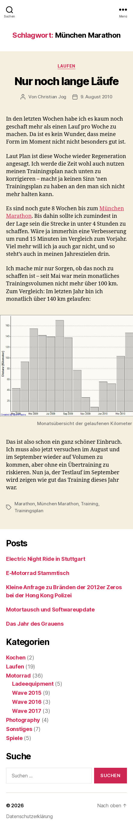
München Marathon (57, 504)
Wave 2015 (27, 693)
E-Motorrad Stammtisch (37, 573)
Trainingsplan (28, 510)
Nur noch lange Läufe (66, 81)
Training (89, 504)
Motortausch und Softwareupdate (50, 609)
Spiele (14, 738)
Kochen (15, 657)
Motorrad (18, 675)
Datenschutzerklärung (29, 816)
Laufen (66, 65)
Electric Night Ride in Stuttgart (45, 559)
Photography (23, 720)
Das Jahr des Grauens (35, 624)
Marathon (24, 504)
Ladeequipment (33, 684)
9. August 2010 (96, 97)
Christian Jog (52, 97)
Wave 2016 (27, 702)
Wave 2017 (26, 711)
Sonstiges (19, 729)
